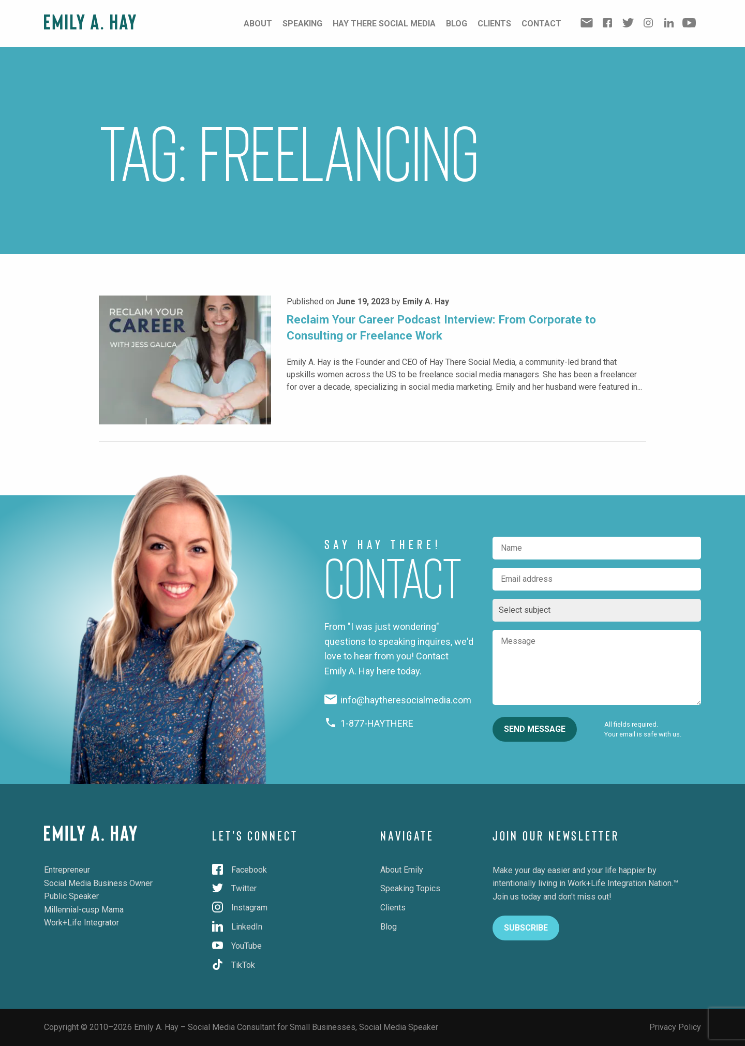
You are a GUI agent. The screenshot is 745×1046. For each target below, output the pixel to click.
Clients (494, 23)
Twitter (234, 888)
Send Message (534, 729)
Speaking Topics (410, 888)
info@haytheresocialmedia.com (398, 700)
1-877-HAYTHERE (369, 723)
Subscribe (526, 928)
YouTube (237, 946)
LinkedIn (237, 927)
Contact (541, 23)
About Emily (401, 870)
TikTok (233, 965)
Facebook (239, 870)
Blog (456, 23)
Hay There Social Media (384, 23)
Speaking (302, 23)
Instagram (239, 907)
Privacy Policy (675, 1027)
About (258, 23)
